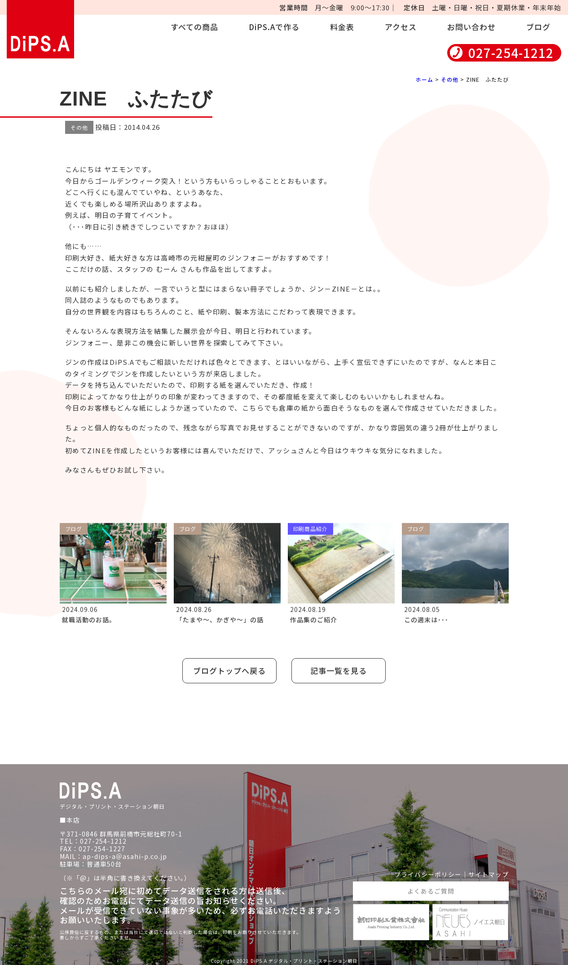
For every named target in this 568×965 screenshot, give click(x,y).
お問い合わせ (471, 26)
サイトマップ (488, 873)
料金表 (342, 26)
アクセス (401, 26)
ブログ (538, 26)
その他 (449, 79)
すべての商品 (194, 26)
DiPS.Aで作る (274, 26)
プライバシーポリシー (428, 873)
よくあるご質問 (430, 889)
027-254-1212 (511, 53)
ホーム (424, 79)
